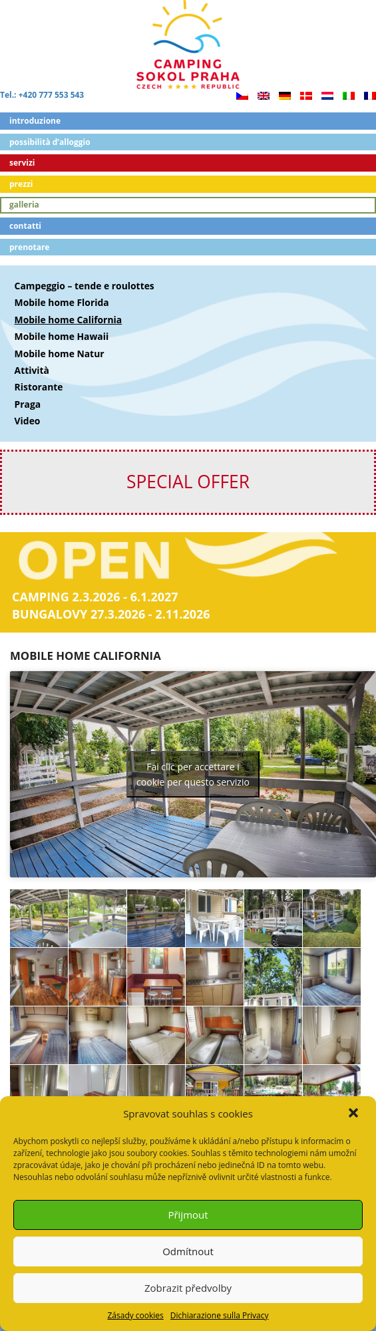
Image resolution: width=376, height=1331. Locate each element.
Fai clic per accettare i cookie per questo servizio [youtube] (193, 774)
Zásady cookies (135, 1315)
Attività (32, 370)
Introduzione (35, 120)
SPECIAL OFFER (188, 482)
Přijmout (188, 1214)
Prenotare (29, 247)
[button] (355, 1114)
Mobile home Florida (62, 302)
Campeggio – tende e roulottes (84, 285)
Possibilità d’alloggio (50, 142)
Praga (28, 404)
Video (28, 420)
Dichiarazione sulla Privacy (219, 1315)
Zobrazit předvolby (188, 1287)
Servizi (22, 162)
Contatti (25, 225)
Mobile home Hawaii (62, 336)
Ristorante (39, 386)
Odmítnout (188, 1251)
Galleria (24, 204)
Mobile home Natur (59, 353)
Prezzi (21, 184)
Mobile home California (68, 319)
